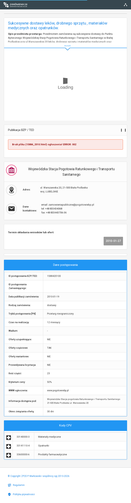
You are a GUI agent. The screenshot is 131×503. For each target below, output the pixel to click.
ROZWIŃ (65, 43)
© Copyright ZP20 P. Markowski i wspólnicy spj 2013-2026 (38, 476)
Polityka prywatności (21, 494)
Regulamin (16, 485)
